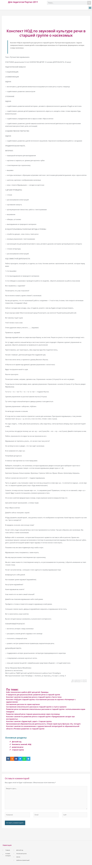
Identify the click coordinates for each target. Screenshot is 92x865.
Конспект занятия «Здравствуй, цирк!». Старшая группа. (29, 721)
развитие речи (17, 747)
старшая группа (18, 750)
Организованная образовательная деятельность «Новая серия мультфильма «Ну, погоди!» (43, 724)
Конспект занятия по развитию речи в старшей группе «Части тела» (34, 697)
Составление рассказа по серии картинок (23, 704)
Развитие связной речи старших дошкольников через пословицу (33, 714)
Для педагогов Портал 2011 (23, 1)
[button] (90, 8)
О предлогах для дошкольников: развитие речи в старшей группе (33, 694)
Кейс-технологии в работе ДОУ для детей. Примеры (27, 692)
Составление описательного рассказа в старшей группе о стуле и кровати (36, 707)
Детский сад (16, 742)
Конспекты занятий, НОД (21, 744)
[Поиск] (89, 3)
